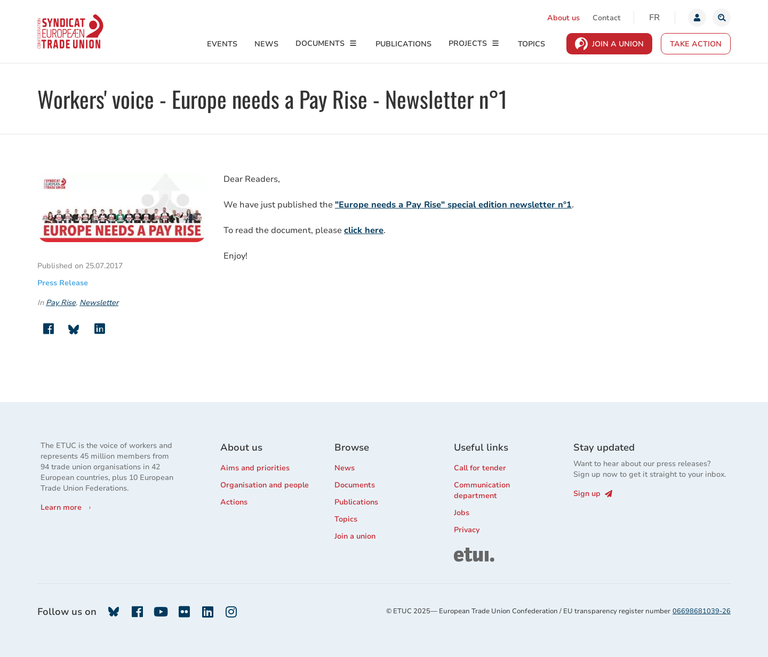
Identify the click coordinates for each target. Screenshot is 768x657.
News (266, 44)
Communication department (482, 490)
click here (363, 230)
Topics (531, 44)
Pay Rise (61, 303)
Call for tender (480, 468)
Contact (607, 18)
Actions (233, 502)
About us (563, 18)
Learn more (61, 507)
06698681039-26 (702, 611)
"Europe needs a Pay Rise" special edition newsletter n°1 (453, 205)
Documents (320, 43)
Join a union (354, 536)
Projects (468, 43)
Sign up (592, 493)
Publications (403, 44)
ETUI (462, 552)
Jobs (461, 513)
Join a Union (618, 44)
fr (654, 17)
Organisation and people (264, 485)
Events (222, 44)
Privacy (466, 530)
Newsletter (98, 303)
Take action (696, 44)
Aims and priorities (255, 468)
